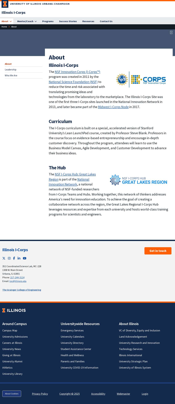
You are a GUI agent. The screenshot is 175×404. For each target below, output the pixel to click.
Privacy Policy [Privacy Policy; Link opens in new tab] (40, 393)
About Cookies (12, 393)
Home (4, 26)
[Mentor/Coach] (27, 21)
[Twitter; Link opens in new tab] (3, 258)
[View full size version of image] (171, 32)
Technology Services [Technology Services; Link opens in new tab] (130, 349)
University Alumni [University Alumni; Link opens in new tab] (12, 361)
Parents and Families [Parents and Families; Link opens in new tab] (73, 361)
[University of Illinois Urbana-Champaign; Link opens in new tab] (36, 4)
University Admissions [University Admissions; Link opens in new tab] (15, 336)
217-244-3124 (17, 277)
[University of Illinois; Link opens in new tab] (14, 310)
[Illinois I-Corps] (13, 12)
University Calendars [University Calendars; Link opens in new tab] (72, 336)
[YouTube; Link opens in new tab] (24, 258)
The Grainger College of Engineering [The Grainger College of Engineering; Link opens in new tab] (21, 289)
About (8, 63)
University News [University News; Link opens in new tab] (11, 349)
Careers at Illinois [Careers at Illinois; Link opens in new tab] (12, 343)
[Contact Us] (106, 21)
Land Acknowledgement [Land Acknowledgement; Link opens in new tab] (133, 336)
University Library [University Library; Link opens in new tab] (12, 374)
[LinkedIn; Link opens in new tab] (19, 258)
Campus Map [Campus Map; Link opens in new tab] (9, 330)
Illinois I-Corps (15, 249)
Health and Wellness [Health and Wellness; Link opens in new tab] (72, 355)
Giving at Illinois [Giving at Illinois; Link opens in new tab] (11, 355)
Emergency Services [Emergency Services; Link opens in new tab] (72, 330)
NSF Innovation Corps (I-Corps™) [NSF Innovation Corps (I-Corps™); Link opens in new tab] (77, 72)
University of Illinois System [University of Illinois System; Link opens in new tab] (135, 367)
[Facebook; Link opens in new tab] (14, 258)
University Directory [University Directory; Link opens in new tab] (72, 343)
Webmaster (123, 393)
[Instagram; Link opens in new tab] (9, 258)
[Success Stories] (68, 21)
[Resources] (88, 21)
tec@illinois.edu (17, 281)
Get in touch (158, 251)
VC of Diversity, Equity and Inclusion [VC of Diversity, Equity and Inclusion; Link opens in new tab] (139, 330)
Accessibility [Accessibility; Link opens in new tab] (98, 393)
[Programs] (48, 21)
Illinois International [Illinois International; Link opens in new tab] (130, 355)
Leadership (10, 69)
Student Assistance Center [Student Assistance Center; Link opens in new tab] (76, 349)
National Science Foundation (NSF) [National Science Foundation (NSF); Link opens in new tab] (73, 82)
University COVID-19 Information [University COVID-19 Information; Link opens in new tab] (79, 367)
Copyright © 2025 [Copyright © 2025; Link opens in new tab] (69, 393)
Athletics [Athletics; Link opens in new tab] (7, 367)
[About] (6, 21)
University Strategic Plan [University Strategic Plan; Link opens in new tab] (133, 361)
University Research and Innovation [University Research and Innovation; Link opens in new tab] (139, 343)
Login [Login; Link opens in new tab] (145, 393)
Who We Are (11, 75)
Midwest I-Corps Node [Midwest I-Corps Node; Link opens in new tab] (113, 107)
